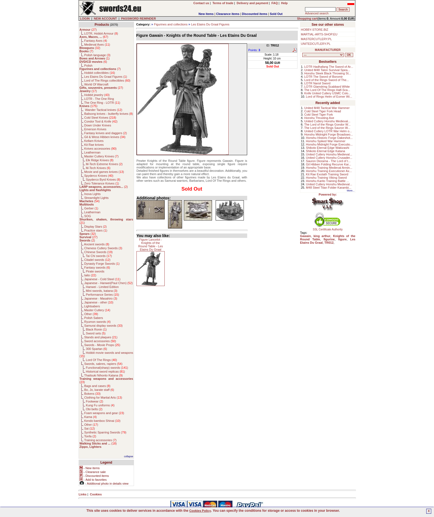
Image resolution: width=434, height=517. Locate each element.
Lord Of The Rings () (101, 360)
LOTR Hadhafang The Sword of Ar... (328, 66)
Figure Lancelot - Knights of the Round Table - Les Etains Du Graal (150, 244)
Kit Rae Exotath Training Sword (327, 174)
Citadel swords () (97, 259)
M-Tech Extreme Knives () (104, 164)
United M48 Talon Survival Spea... (327, 70)
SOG (87, 216)
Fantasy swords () (97, 267)
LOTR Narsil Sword (317, 83)
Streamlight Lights (96, 197)
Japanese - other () (98, 302)
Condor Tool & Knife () (100, 121)
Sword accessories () (100, 341)
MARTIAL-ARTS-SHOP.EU (319, 34)
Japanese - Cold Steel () (102, 279)
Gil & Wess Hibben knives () (104, 137)
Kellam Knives (94, 140)
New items (205, 13)
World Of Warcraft (96, 84)
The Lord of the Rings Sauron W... (327, 127)
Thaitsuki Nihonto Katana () (103, 375)
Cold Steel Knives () (100, 117)
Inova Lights (92, 194)
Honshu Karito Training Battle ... (327, 181)
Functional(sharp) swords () (107, 367)
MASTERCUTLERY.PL (316, 39)
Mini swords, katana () (101, 290)
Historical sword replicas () (105, 371)
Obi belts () (94, 409)
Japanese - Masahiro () (100, 298)
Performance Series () (102, 294)
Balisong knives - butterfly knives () (108, 113)
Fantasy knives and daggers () (105, 133)
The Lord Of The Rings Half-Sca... (327, 90)
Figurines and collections (170, 24)
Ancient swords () (96, 244)
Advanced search (317, 13)
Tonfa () (90, 436)
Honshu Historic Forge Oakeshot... (329, 137)
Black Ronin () (96, 329)
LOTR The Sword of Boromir (323, 76)
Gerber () (91, 208)
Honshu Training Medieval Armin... (329, 167)
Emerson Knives (95, 129)
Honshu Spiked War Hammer (325, 141)
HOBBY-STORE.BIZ (314, 29)
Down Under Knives (97, 125)
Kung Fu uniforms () (100, 405)
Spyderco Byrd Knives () (103, 179)
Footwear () (94, 401)
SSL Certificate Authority (327, 228)
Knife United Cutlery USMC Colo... (327, 93)
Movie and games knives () (104, 171)
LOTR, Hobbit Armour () (101, 33)
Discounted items (254, 13)
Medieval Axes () (97, 44)
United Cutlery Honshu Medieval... (327, 121)
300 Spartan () (96, 348)
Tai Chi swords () (99, 256)
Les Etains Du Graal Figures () (105, 76)
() (88, 29)
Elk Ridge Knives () (99, 160)
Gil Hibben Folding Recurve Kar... (328, 164)
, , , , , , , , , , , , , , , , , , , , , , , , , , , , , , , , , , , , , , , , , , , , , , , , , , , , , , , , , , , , (323, 55)
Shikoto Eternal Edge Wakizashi (327, 147)
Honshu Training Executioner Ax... (329, 171)
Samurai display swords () (103, 325)
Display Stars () (95, 226)
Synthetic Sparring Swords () (105, 432)
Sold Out (276, 13)
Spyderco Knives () (98, 175)
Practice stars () (95, 230)
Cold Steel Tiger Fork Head (322, 111)
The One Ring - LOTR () (102, 102)
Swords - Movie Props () (102, 345)
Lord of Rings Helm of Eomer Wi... (329, 96)
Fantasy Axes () (95, 40)
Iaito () (90, 275)
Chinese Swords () (98, 252)
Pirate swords (95, 271)
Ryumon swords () (97, 321)
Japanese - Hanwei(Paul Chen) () (108, 283)
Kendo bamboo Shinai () (102, 420)
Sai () (89, 428)
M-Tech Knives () (98, 168)
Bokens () (92, 393)
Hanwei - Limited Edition (102, 287)
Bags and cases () (97, 386)
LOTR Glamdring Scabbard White (327, 86)
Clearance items (227, 13)
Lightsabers (92, 306)
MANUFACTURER (328, 49)
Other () (91, 314)
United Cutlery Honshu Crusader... (329, 157)
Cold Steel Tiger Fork (318, 114)
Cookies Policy (200, 510)
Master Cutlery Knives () (101, 156)
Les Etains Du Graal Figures (210, 24)
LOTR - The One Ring (99, 98)
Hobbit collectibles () (99, 72)
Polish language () (97, 55)
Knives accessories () (100, 148)
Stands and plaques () (100, 337)
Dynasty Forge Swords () (102, 263)
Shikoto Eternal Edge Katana (325, 151)
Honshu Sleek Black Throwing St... (327, 73)
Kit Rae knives (94, 144)
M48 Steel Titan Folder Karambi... (328, 187)
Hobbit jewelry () (97, 95)
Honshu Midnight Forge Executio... (329, 144)
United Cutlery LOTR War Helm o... (328, 131)
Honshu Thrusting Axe (319, 117)
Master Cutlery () (97, 310)
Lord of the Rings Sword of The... (326, 80)
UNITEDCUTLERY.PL (315, 43)
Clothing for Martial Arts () (103, 397)
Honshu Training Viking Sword (326, 177)
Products (102, 25)
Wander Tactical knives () (103, 109)
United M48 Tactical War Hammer (327, 108)
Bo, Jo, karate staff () (99, 389)
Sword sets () (95, 333)
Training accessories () (100, 440)
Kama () (90, 417)
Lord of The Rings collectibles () (107, 80)
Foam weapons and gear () (104, 413)
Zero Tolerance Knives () (101, 183)
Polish (88, 65)
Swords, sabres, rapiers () (103, 363)
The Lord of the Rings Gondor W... (327, 124)
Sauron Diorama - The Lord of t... (328, 161)
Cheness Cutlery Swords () (103, 248)
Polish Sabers (93, 317)
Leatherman (92, 152)
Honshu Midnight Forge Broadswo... (328, 134)
